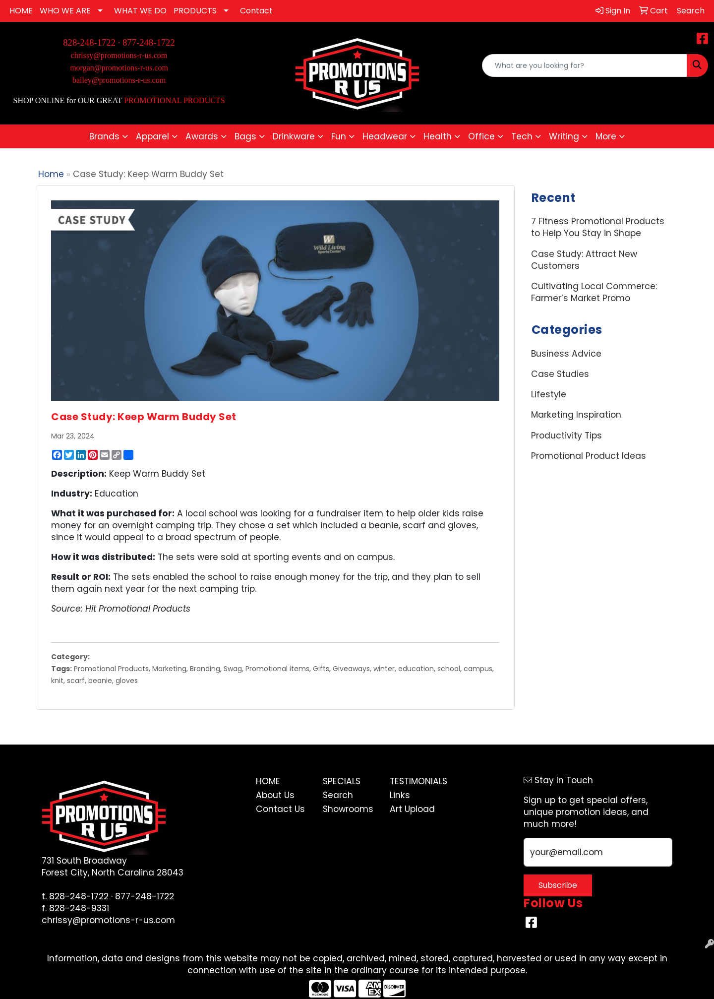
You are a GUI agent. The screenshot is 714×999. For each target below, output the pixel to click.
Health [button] (437, 136)
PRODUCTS (195, 10)
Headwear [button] (384, 136)
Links (400, 795)
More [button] (605, 136)
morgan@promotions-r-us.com (119, 67)
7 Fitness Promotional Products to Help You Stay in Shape (597, 227)
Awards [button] (201, 136)
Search (338, 795)
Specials (341, 781)
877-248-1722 (148, 42)
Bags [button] (245, 136)
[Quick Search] (584, 65)
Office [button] (481, 136)
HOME (21, 10)
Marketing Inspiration (576, 415)
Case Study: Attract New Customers (584, 260)
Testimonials (417, 781)
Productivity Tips (566, 435)
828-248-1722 (79, 896)
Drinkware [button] (294, 136)
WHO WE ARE (65, 10)
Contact (256, 10)
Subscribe (557, 885)
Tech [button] (522, 136)
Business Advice (566, 354)
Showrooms (348, 809)
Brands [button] (104, 136)
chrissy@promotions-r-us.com (119, 55)
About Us (275, 795)
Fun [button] (338, 136)
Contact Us (280, 809)
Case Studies (560, 374)
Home (51, 174)
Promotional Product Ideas (588, 456)
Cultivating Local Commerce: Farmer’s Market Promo (594, 292)
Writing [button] (564, 136)
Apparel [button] (152, 136)
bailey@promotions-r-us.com (119, 80)
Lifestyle (548, 394)
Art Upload (412, 809)
